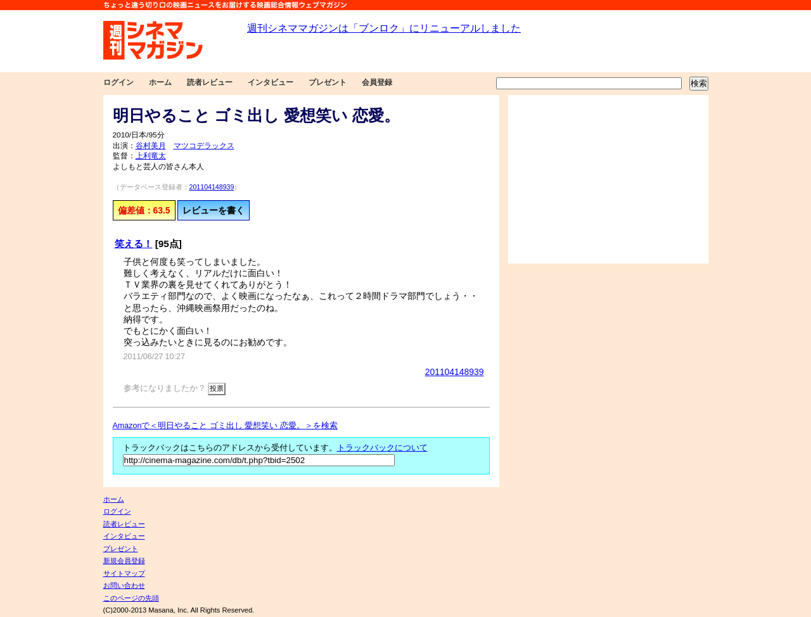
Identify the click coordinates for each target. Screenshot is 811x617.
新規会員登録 (124, 560)
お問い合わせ (124, 585)
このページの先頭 (131, 598)
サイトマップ (124, 573)
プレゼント (328, 82)
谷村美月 (151, 145)
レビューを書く (213, 210)
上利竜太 (151, 155)
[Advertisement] (608, 179)
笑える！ (134, 243)
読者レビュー (210, 82)
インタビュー (270, 82)
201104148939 (211, 187)
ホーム (160, 82)
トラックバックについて (382, 447)
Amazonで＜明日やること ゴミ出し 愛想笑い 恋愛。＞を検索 (225, 425)
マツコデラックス (204, 145)
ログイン (118, 82)
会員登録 (377, 82)
